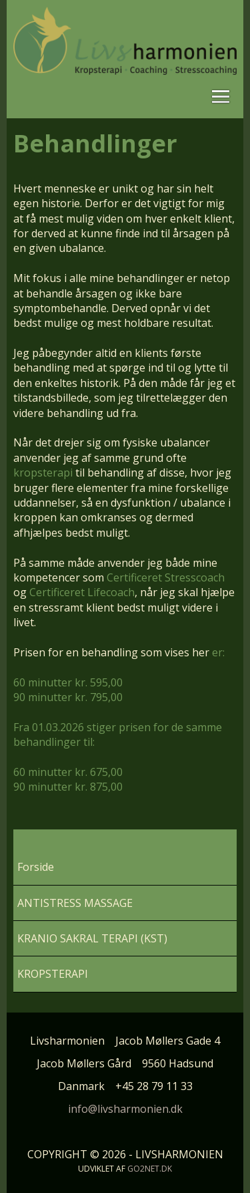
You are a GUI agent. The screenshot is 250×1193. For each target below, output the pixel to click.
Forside (35, 866)
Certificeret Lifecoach (82, 592)
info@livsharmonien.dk (125, 1108)
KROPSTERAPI (52, 973)
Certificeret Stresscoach (166, 577)
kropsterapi (43, 472)
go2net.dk (149, 1168)
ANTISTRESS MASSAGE (75, 903)
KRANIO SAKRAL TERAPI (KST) (92, 938)
